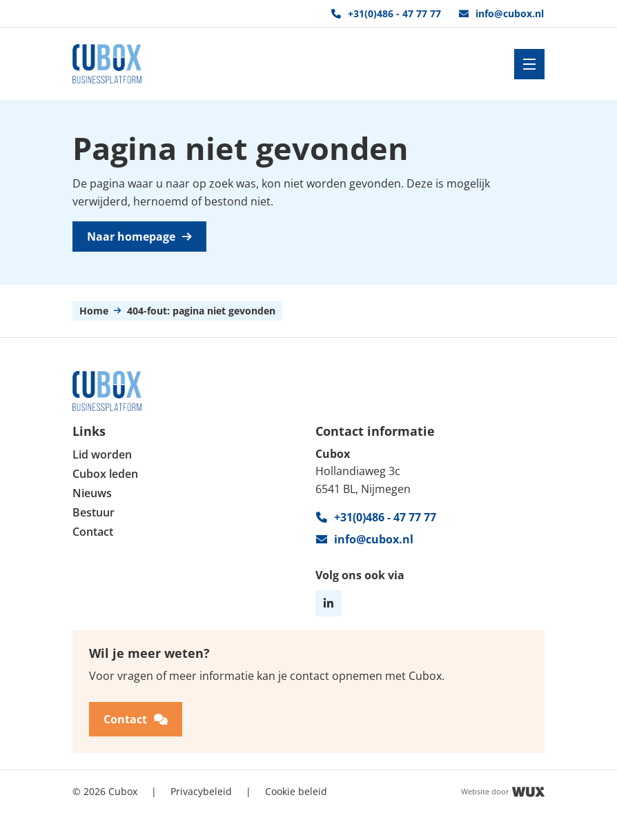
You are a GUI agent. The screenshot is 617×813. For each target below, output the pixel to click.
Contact (92, 532)
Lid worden (102, 454)
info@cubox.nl (501, 13)
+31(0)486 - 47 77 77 (386, 13)
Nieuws (92, 493)
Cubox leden (105, 474)
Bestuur (93, 512)
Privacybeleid (201, 790)
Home (93, 311)
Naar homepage (139, 236)
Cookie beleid (296, 790)
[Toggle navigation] (529, 64)
